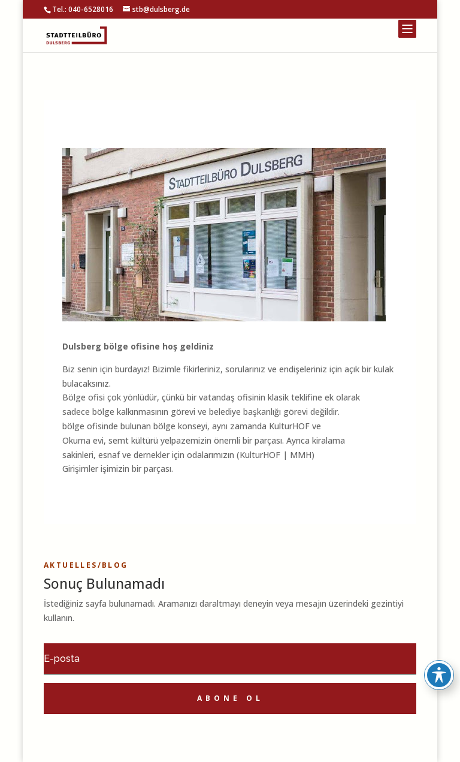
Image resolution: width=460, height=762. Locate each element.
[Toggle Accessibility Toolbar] (439, 675)
